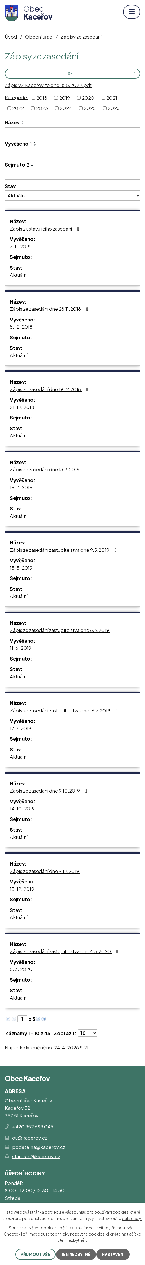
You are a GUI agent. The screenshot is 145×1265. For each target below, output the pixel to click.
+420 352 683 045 (32, 1126)
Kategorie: (16, 97)
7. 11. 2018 (20, 246)
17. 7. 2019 (20, 728)
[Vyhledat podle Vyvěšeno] (72, 154)
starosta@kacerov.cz (36, 1156)
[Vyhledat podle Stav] (72, 195)
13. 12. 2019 (22, 889)
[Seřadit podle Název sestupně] (23, 124)
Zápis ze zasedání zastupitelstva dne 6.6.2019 (64, 630)
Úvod (11, 36)
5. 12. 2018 (21, 326)
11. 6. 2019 (20, 648)
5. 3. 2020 (21, 969)
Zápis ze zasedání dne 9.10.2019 (49, 790)
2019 (64, 98)
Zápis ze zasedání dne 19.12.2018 (50, 389)
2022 (18, 108)
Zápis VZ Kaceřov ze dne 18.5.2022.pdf (48, 85)
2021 (111, 98)
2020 (88, 98)
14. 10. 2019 (22, 808)
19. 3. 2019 (21, 487)
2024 (66, 108)
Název (12, 122)
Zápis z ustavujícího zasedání (45, 228)
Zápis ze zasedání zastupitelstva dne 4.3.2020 (65, 951)
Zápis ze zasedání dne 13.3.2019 (49, 469)
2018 (41, 98)
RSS (101, 73)
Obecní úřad (38, 36)
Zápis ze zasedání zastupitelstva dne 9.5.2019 (64, 550)
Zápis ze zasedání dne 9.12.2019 (49, 871)
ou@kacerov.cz (29, 1137)
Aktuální (18, 275)
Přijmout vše (35, 1254)
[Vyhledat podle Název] (72, 132)
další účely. (132, 1218)
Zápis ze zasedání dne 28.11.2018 (50, 309)
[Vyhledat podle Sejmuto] (72, 174)
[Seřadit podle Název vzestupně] (23, 121)
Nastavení (113, 1254)
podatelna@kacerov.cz (38, 1147)
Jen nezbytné (76, 1254)
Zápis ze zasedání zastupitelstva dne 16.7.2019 (65, 710)
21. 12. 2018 (22, 407)
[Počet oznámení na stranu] (87, 1033)
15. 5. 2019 (21, 568)
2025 (90, 108)
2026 (114, 108)
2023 (42, 108)
